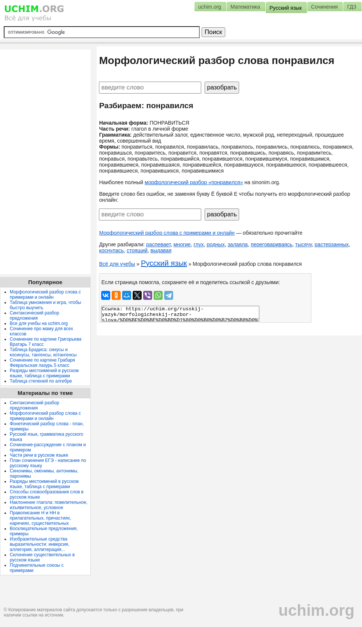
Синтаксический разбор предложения (34, 315)
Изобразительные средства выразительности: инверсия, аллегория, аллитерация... (39, 544)
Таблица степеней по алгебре (41, 381)
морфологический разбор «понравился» (194, 182)
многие (182, 244)
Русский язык (164, 263)
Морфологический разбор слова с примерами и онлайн (167, 233)
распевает (158, 244)
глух (199, 244)
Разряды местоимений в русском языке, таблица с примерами (44, 373)
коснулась (111, 250)
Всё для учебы (117, 264)
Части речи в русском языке (39, 455)
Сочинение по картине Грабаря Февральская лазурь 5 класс (42, 362)
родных (215, 244)
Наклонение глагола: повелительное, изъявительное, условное (48, 505)
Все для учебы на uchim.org (39, 323)
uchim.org (316, 610)
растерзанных (332, 244)
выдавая (161, 250)
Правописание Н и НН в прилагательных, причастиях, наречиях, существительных (40, 518)
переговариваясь (271, 244)
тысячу (303, 244)
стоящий (137, 250)
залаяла (237, 244)
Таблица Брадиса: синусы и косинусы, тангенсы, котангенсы (43, 352)
